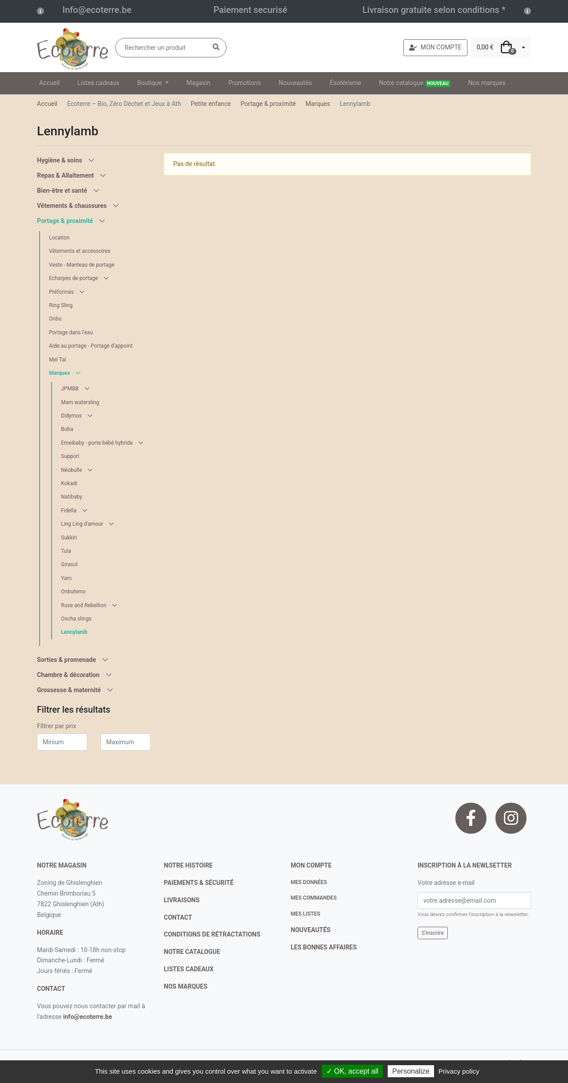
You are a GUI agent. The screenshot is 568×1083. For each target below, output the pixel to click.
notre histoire (188, 865)
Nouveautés (295, 82)
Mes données (309, 882)
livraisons (181, 900)
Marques (317, 103)
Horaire (50, 932)
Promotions (244, 82)
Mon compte (311, 865)
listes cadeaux (189, 969)
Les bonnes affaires (324, 947)
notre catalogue (192, 951)
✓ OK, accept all (352, 1071)
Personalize (411, 1071)
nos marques (185, 986)
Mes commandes (314, 898)
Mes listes (305, 914)
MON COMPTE (435, 47)
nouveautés (310, 929)
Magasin (199, 82)
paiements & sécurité (199, 882)
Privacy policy (458, 1071)
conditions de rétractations (212, 934)
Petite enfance (211, 103)
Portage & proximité (268, 103)
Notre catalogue (414, 83)
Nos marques (487, 82)
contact (51, 988)
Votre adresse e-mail (446, 882)
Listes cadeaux (98, 82)
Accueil (49, 82)
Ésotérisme (345, 82)
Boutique (150, 82)
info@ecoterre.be (87, 1016)
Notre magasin (61, 865)
